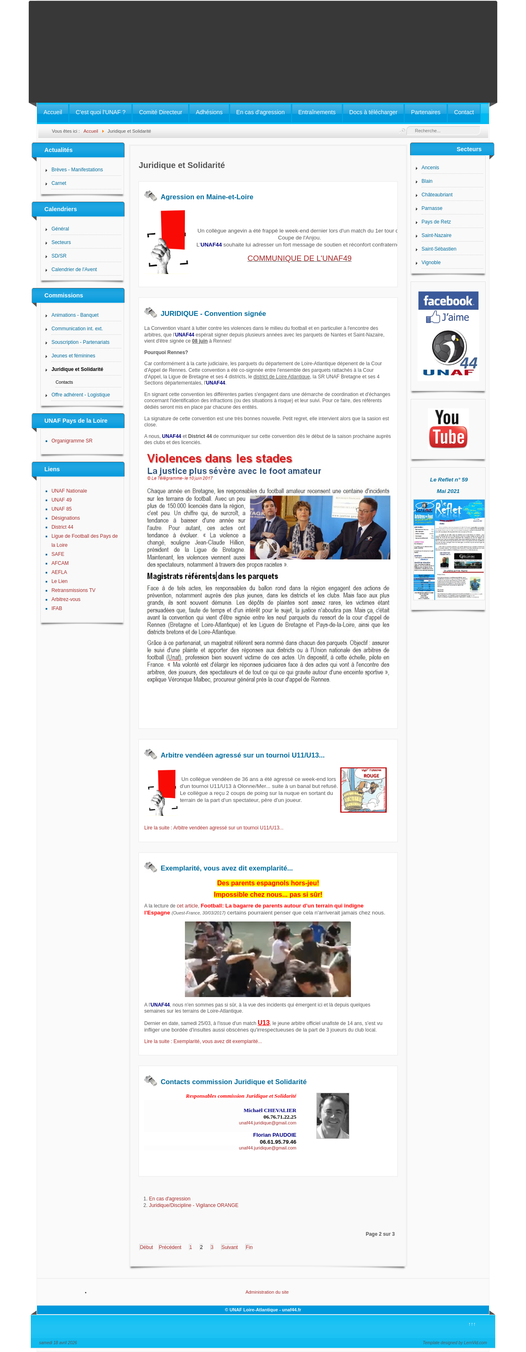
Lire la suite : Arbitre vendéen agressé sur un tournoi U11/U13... (214, 828)
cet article (187, 906)
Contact (464, 112)
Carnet (58, 183)
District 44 (62, 527)
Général (60, 229)
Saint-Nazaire (437, 235)
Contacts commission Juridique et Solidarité (234, 1082)
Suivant (229, 1247)
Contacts (64, 382)
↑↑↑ (472, 1324)
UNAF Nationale (69, 491)
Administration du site (266, 1292)
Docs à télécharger (373, 112)
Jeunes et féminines (73, 356)
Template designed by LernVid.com (455, 1342)
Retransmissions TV (73, 590)
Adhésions (209, 112)
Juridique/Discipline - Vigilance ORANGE (193, 1205)
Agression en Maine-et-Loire (207, 197)
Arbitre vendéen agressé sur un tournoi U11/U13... (243, 755)
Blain (427, 181)
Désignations (65, 518)
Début (146, 1247)
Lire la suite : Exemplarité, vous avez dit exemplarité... (203, 1041)
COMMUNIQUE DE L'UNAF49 (299, 258)
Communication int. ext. (77, 329)
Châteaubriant (437, 195)
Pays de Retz (436, 222)
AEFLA (59, 572)
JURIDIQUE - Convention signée (213, 314)
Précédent (170, 1247)
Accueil (53, 112)
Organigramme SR (71, 441)
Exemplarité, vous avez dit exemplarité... (227, 868)
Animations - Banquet (75, 315)
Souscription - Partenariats (80, 342)
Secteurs (61, 242)
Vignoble (431, 262)
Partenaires (426, 112)
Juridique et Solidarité (77, 369)
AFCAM (60, 563)
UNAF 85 (61, 509)
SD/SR (59, 256)
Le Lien (59, 581)
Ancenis (430, 167)
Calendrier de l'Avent (74, 269)
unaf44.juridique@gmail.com (268, 1122)
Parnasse (432, 208)
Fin (249, 1247)
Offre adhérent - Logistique (80, 395)
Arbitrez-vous (66, 599)
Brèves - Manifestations (77, 170)
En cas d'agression (260, 112)
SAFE (57, 554)
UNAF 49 (61, 500)
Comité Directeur (160, 112)
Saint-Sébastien (439, 249)
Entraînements (317, 112)
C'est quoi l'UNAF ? (100, 112)
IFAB (56, 608)
